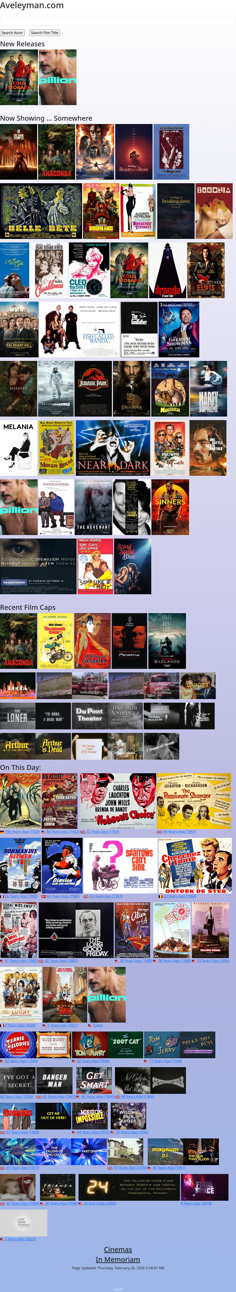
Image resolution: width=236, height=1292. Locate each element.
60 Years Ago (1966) (97, 1096)
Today (98, 1025)
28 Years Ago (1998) (61, 1203)
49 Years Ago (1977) (22, 1167)
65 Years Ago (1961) (59, 1096)
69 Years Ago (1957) (179, 831)
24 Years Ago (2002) (99, 1203)
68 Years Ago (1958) (16, 1096)
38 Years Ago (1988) (136, 960)
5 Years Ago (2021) (63, 1025)
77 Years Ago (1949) (165, 1060)
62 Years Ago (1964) (179, 896)
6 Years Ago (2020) (20, 1025)
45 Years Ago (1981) (61, 960)
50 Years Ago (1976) (132, 1132)
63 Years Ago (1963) (106, 896)
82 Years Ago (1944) (21, 1060)
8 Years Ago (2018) (196, 1203)
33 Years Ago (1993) (213, 960)
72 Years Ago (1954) (102, 831)
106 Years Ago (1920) (22, 831)
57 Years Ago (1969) (22, 1132)
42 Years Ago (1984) (22, 1203)
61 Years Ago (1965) (21, 960)
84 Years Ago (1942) (62, 831)
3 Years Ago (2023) (20, 1239)
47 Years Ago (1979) (130, 1167)
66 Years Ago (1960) (21, 896)
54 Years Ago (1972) (93, 1132)
